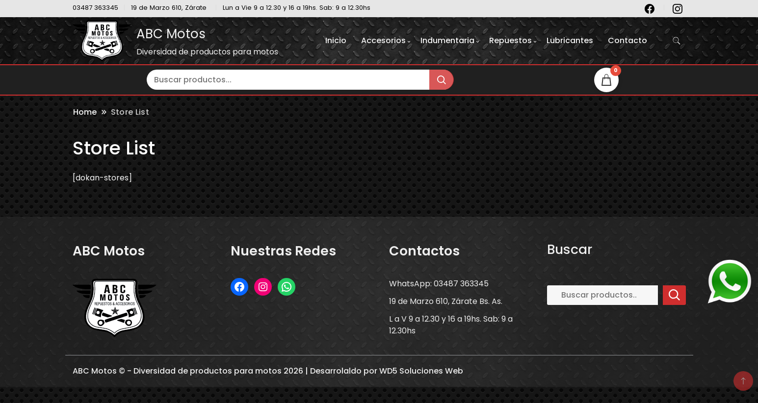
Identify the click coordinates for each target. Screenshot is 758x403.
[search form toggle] (676, 41)
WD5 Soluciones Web (421, 371)
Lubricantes (570, 40)
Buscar (569, 249)
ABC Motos (171, 34)
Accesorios (383, 40)
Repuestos (510, 40)
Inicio (335, 40)
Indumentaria (447, 40)
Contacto (627, 40)
